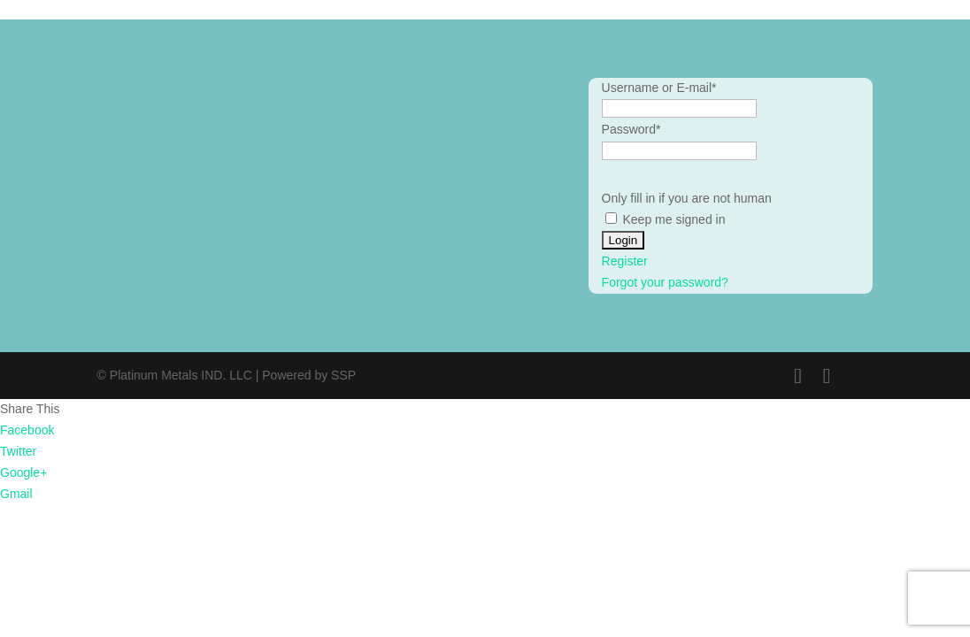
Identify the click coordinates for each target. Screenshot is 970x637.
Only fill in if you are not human (687, 198)
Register (625, 261)
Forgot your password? (665, 282)
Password (631, 129)
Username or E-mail (659, 88)
